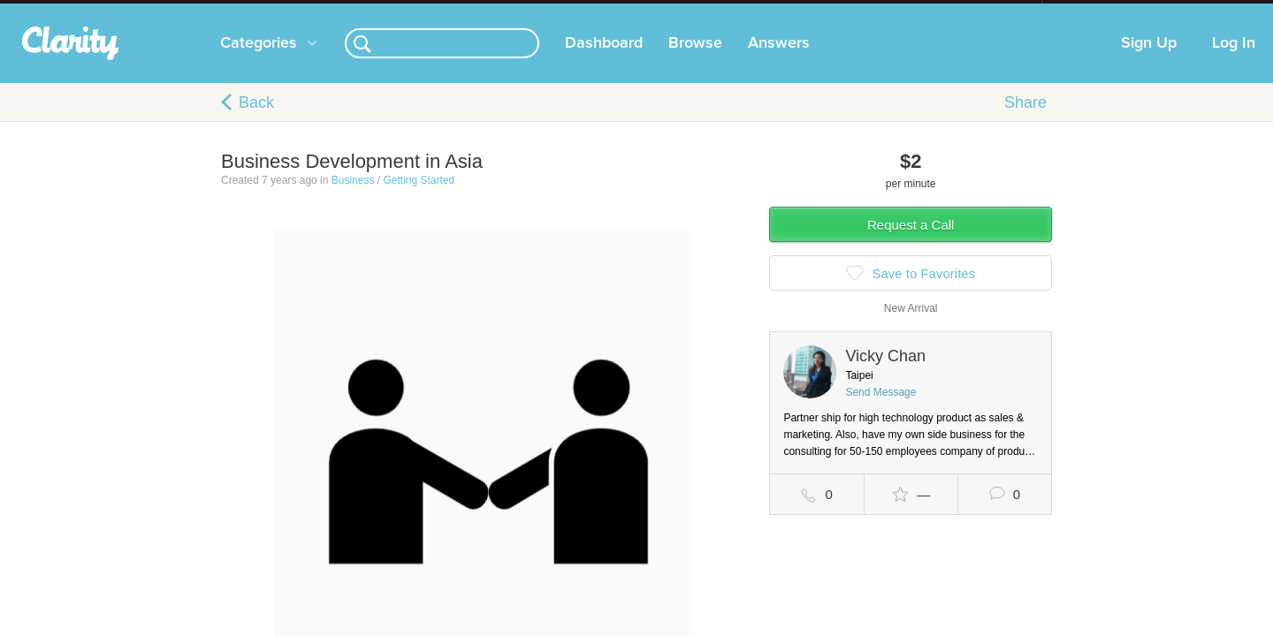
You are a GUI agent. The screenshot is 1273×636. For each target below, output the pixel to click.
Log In (1233, 61)
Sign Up (1149, 61)
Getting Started (418, 198)
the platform (193, 10)
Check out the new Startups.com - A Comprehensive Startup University (849, 11)
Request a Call (910, 242)
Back (256, 120)
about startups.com (1105, 11)
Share (1025, 120)
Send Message (880, 410)
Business (353, 198)
